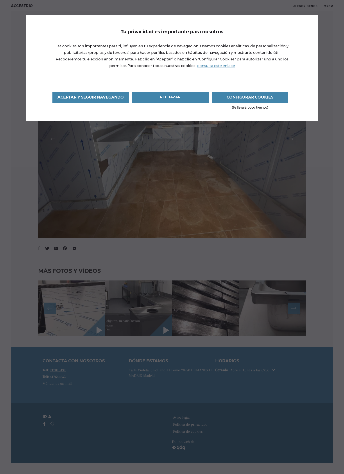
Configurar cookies (250, 99)
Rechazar (170, 97)
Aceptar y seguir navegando (90, 97)
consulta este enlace (216, 65)
